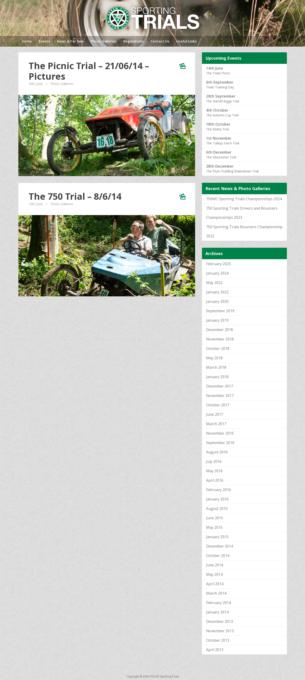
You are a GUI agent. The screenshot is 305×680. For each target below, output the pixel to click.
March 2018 (216, 367)
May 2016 (214, 470)
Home (27, 41)
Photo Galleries (104, 41)
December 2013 (219, 621)
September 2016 (220, 442)
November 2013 (220, 630)
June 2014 (214, 565)
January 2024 (217, 273)
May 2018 (214, 357)
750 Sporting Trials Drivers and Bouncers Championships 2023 (241, 213)
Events (44, 41)
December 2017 (219, 386)
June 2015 (214, 517)
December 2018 (219, 329)
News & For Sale (70, 41)
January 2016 (217, 499)
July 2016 (213, 461)
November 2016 (220, 433)
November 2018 (220, 339)
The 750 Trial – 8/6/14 (75, 196)
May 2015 (214, 527)
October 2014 (217, 555)
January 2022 (217, 292)
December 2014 (219, 546)
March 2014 (216, 593)
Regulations (133, 41)
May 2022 (214, 282)
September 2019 (220, 310)
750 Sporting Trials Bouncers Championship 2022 (244, 231)
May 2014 (214, 574)
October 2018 (217, 348)
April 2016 (214, 480)
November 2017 (220, 395)
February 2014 (218, 602)
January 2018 (217, 376)
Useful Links (186, 41)
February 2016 (218, 489)
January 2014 (217, 612)
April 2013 (214, 649)
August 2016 (217, 452)
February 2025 (218, 263)
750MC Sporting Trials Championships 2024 (244, 198)
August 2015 (217, 508)
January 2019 (217, 320)
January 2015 (217, 536)
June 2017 (214, 414)
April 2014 (214, 583)
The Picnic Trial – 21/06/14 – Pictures (89, 71)
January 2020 (217, 301)
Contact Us (160, 41)
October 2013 (217, 640)
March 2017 (216, 423)
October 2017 (217, 404)
